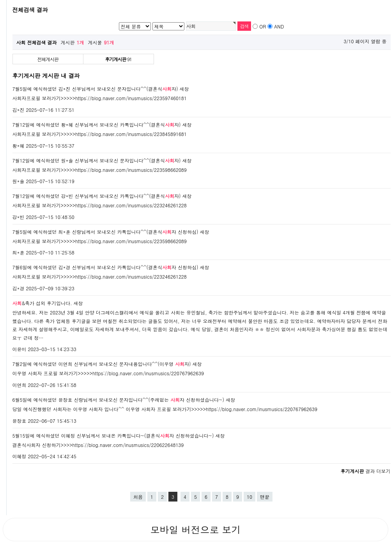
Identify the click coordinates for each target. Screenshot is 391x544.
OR (262, 26)
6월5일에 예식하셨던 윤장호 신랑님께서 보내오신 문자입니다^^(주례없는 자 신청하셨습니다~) (118, 399)
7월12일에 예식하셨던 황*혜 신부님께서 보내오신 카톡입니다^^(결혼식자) (96, 124)
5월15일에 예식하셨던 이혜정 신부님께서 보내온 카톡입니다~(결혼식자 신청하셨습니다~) (113, 435)
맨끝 (264, 496)
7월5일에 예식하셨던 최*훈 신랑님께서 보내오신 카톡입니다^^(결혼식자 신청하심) (105, 231)
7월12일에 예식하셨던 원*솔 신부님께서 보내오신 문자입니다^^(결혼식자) (96, 160)
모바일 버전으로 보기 (195, 529)
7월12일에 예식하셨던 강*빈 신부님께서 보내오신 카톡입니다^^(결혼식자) (96, 196)
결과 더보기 (365, 471)
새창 (184, 88)
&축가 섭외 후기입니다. (42, 303)
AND (279, 26)
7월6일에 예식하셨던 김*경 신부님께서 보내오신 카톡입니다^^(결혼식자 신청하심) (105, 267)
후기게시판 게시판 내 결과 (46, 75)
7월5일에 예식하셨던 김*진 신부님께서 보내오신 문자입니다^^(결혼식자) (95, 88)
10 (249, 496)
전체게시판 (47, 59)
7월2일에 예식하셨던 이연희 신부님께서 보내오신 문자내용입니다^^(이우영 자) (101, 363)
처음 (138, 496)
